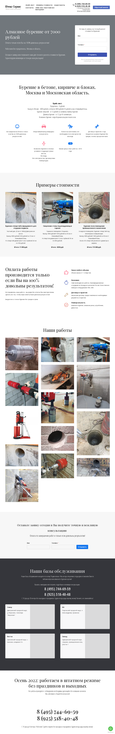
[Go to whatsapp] (110, 728)
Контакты (30, 8)
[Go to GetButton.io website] (111, 732)
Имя (79, 36)
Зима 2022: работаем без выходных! (45, 9)
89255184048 (86, 11)
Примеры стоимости (44, 5)
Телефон (81, 45)
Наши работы (59, 5)
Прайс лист (30, 5)
